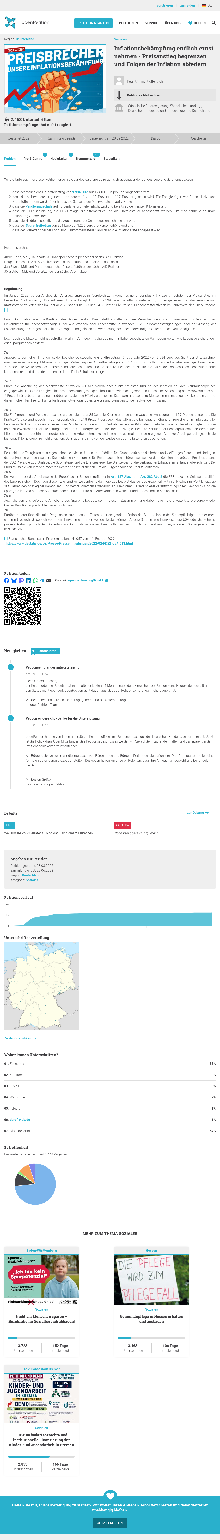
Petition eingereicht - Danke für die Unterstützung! (63, 718)
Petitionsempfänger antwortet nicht (52, 667)
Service (151, 23)
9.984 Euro (80, 192)
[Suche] (213, 22)
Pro (9, 825)
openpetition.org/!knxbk (88, 580)
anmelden (187, 5)
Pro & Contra (32, 157)
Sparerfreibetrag (38, 225)
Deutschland (25, 39)
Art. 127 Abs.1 (122, 477)
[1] (6, 310)
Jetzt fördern (110, 1523)
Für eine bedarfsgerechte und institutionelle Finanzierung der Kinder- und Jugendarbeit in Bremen (41, 1439)
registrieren (164, 5)
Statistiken (112, 159)
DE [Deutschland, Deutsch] (207, 5)
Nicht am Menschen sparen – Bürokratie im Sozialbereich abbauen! (41, 1319)
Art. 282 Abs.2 (151, 477)
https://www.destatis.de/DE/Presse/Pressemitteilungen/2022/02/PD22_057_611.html (69, 543)
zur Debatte (196, 813)
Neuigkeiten (59, 157)
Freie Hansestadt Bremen (41, 1369)
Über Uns (173, 23)
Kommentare (86, 157)
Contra (122, 825)
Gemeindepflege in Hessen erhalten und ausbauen (151, 1319)
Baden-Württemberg (41, 1251)
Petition (10, 159)
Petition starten (94, 23)
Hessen (151, 1251)
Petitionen (129, 23)
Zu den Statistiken (18, 1038)
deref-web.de (20, 1120)
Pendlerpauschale (38, 206)
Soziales (120, 39)
